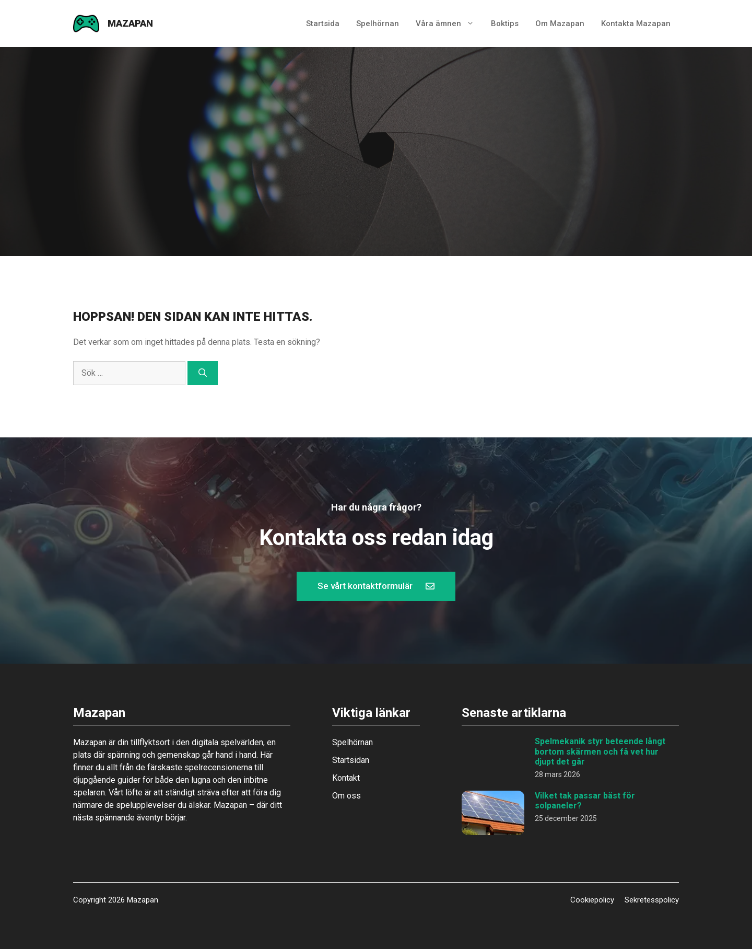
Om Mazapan (559, 23)
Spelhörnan (377, 23)
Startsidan (350, 760)
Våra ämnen (449, 23)
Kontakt (346, 778)
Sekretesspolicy (652, 900)
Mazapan (130, 23)
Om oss (346, 796)
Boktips (505, 23)
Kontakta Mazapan (636, 23)
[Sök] (202, 373)
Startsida (322, 23)
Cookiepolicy (592, 900)
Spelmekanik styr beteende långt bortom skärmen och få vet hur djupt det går (600, 751)
